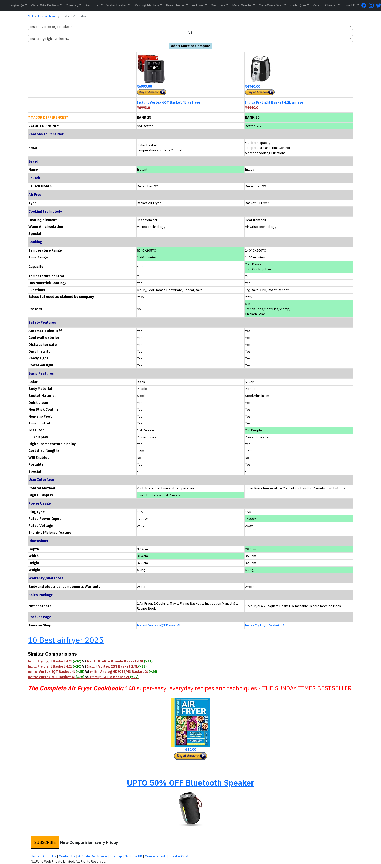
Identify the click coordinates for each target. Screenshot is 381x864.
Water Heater (116, 5)
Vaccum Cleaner (325, 5)
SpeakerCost (178, 856)
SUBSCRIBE (45, 842)
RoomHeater (175, 5)
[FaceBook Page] (365, 5)
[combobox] (190, 26)
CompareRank (155, 856)
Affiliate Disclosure (92, 856)
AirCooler (92, 5)
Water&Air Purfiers (45, 5)
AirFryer (198, 5)
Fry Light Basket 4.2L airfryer (275, 102)
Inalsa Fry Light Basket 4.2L (265, 625)
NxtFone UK (133, 856)
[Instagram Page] (372, 5)
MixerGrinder (242, 5)
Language (16, 5)
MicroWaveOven (271, 5)
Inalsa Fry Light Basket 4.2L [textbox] (50, 39)
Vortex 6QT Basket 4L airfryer (168, 102)
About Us (49, 856)
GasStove (218, 5)
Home (35, 856)
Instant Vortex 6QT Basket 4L (159, 625)
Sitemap (116, 856)
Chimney (72, 5)
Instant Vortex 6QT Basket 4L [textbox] (52, 26)
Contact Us (67, 856)
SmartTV (350, 5)
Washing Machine (146, 5)
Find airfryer (47, 16)
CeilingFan (298, 5)
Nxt (30, 16)
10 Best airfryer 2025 (66, 640)
